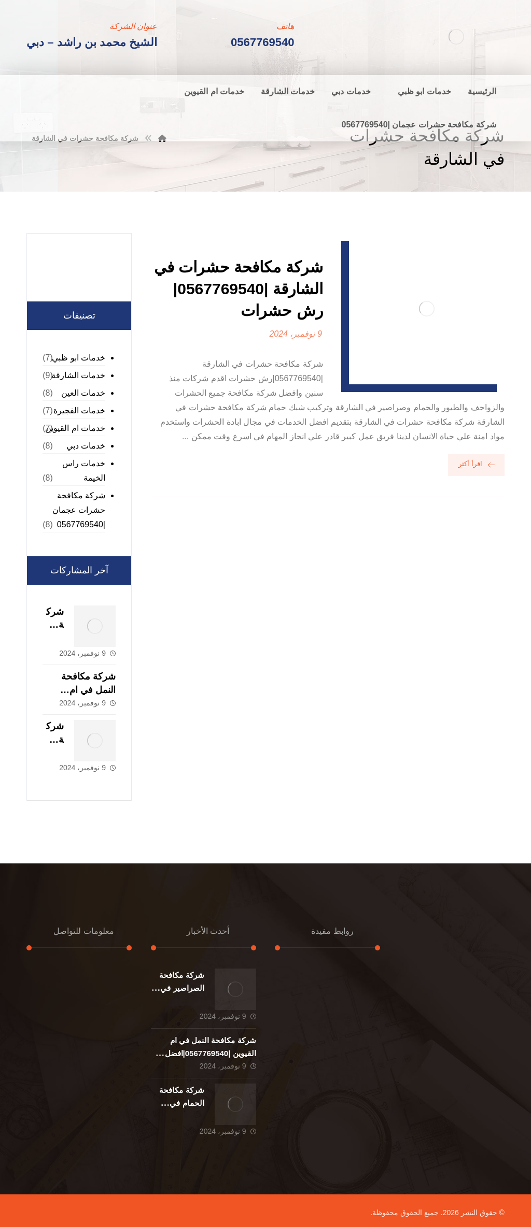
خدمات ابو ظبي (78, 357)
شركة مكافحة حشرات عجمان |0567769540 (78, 510)
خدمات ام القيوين (75, 428)
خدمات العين (83, 392)
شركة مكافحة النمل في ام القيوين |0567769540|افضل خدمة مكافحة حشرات (210, 1053)
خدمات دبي (85, 445)
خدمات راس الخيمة (83, 470)
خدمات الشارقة (78, 375)
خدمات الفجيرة (79, 410)
